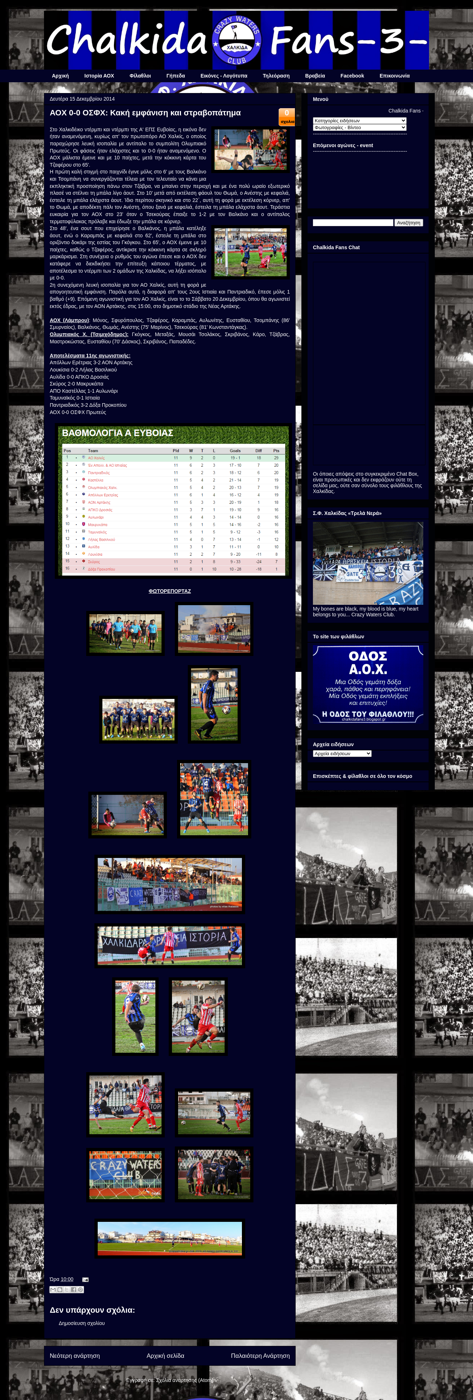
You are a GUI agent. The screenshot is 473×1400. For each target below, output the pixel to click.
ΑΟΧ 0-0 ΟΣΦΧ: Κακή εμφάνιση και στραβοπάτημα (145, 112)
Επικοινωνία (395, 76)
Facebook (352, 76)
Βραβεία (315, 76)
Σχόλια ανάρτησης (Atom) (184, 1380)
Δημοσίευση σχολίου (82, 1323)
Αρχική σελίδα (166, 1355)
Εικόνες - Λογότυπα (223, 76)
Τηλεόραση (276, 76)
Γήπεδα (176, 76)
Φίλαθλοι (140, 76)
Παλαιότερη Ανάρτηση (260, 1355)
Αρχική (60, 76)
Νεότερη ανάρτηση (75, 1355)
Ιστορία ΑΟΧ (99, 76)
